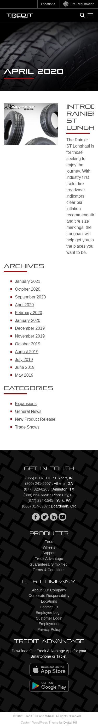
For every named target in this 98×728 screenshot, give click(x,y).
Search (84, 14)
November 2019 (30, 336)
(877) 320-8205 (36, 489)
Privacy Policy (49, 629)
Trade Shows (27, 427)
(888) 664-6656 (36, 495)
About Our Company (49, 590)
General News (28, 411)
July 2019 (24, 359)
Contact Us (49, 607)
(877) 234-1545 (40, 500)
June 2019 (24, 367)
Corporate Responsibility (49, 596)
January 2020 (27, 320)
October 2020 (27, 289)
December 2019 (30, 328)
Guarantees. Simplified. (49, 564)
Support (48, 553)
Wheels (49, 547)
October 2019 (27, 344)
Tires (49, 542)
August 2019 (26, 352)
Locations (48, 4)
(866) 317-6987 (35, 506)
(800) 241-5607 (38, 483)
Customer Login (49, 618)
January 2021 (27, 281)
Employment (49, 624)
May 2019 (24, 375)
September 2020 (30, 297)
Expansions (26, 403)
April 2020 (24, 305)
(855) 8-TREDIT (38, 478)
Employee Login (49, 612)
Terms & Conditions (49, 570)
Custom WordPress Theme (39, 722)
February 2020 (28, 312)
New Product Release (35, 419)
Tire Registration (82, 4)
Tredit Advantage (49, 558)
